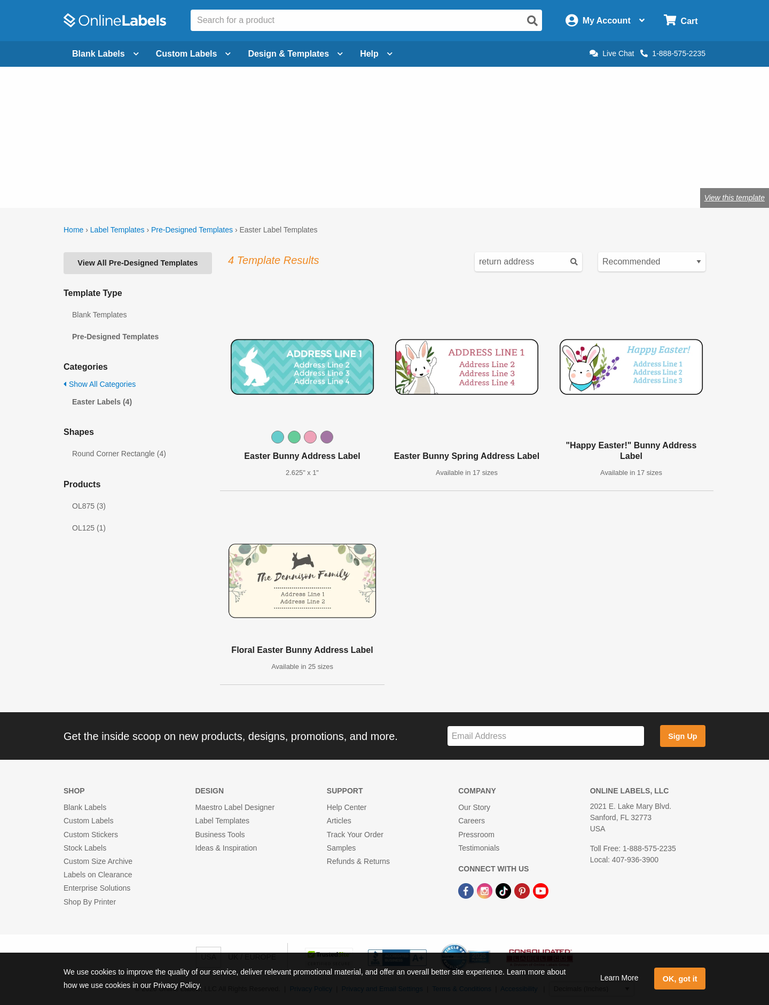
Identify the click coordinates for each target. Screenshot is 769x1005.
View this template (734, 197)
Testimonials (478, 848)
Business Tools (220, 834)
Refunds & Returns (358, 861)
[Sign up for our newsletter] (546, 736)
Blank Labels (85, 807)
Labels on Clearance (98, 874)
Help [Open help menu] (376, 53)
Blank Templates (99, 314)
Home (73, 229)
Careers (471, 820)
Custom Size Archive (98, 861)
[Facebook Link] (467, 890)
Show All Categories (100, 384)
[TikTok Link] (504, 890)
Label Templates (117, 229)
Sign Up (682, 736)
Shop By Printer (90, 902)
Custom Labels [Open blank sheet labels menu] (193, 53)
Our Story (474, 807)
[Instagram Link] (486, 890)
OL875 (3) (89, 506)
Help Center (347, 807)
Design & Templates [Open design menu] (295, 53)
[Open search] (532, 20)
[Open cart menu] (680, 20)
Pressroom (476, 834)
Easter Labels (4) (102, 402)
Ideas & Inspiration (226, 848)
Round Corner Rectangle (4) (119, 453)
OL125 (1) (89, 528)
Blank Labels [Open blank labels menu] (105, 53)
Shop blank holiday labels (147, 162)
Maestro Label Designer (234, 807)
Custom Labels (88, 820)
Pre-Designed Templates (192, 229)
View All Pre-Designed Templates (137, 263)
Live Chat (612, 53)
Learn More (619, 977)
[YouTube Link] (540, 890)
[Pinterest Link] (523, 890)
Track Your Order (355, 834)
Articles (339, 820)
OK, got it (680, 979)
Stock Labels (85, 848)
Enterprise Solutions (97, 888)
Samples (341, 848)
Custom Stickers (91, 834)
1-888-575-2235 (672, 53)
